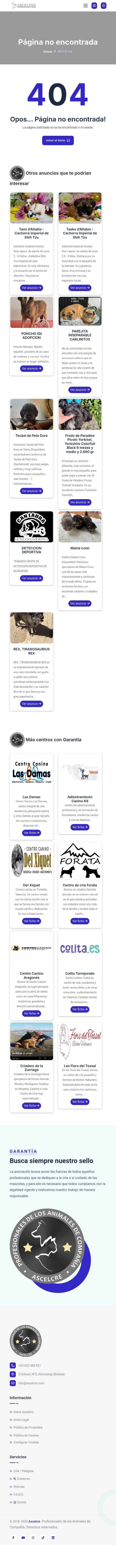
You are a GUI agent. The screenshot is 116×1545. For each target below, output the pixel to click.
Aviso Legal (19, 1420)
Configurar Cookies (24, 1442)
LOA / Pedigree (22, 1471)
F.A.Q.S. (17, 1494)
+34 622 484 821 (25, 1365)
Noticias (17, 1487)
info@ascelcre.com (27, 1383)
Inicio (47, 51)
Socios (18, 1502)
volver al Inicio (58, 140)
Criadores (20, 1479)
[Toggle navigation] (86, 5)
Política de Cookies (24, 1435)
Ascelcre (34, 1521)
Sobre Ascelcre (22, 1412)
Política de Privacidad (26, 1427)
